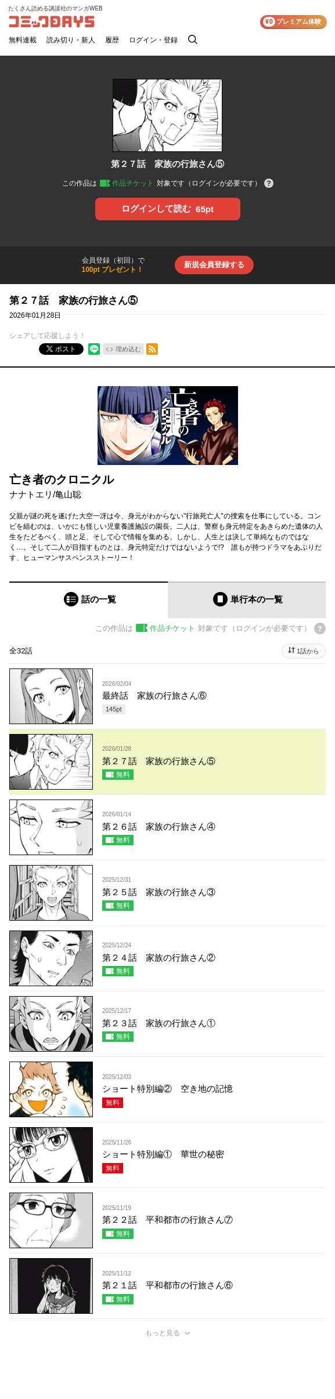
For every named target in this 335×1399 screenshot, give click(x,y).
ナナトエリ (31, 494)
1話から (308, 651)
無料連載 (23, 40)
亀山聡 (68, 494)
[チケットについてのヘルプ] (268, 184)
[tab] (88, 600)
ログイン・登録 (153, 40)
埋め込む (128, 349)
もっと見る (162, 1333)
